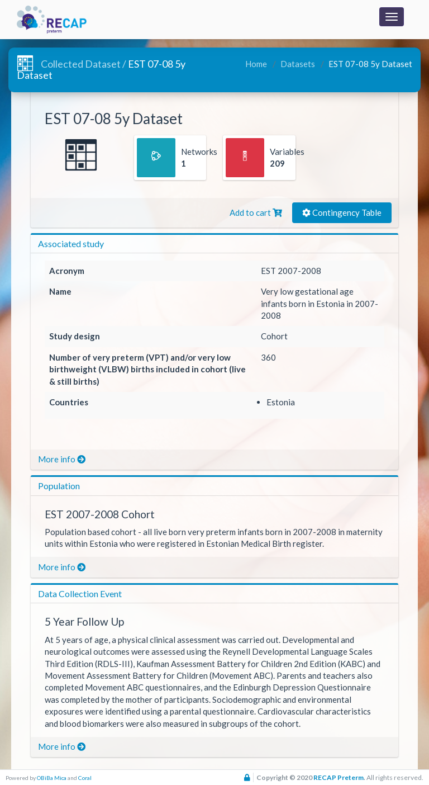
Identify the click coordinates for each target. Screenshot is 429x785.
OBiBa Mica (51, 777)
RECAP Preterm (338, 777)
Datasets (297, 64)
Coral (85, 777)
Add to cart (256, 212)
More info (61, 459)
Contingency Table (342, 212)
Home (256, 64)
